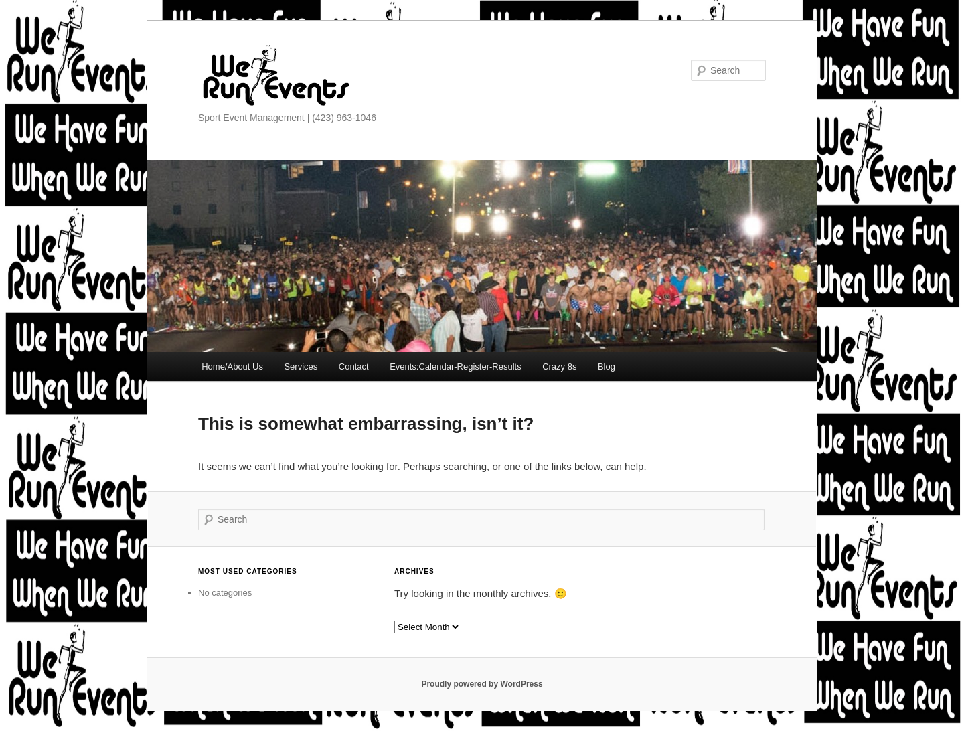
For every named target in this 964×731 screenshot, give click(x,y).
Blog (606, 366)
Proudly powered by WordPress (481, 684)
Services (300, 366)
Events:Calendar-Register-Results (455, 366)
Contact (354, 366)
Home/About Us (232, 366)
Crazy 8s (559, 366)
